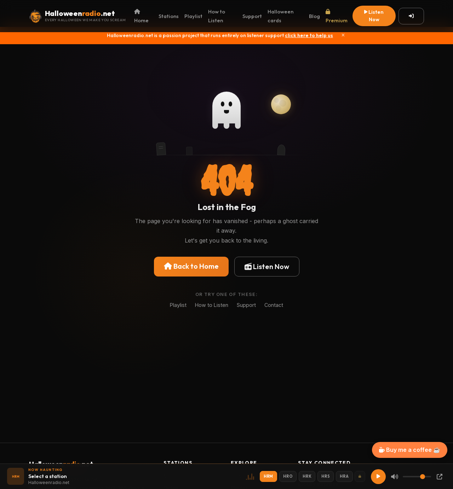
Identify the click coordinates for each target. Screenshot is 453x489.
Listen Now (374, 16)
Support (252, 16)
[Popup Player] (439, 476)
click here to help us (309, 35)
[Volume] (417, 476)
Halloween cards (280, 16)
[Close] (343, 35)
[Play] (378, 476)
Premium (337, 16)
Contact (273, 305)
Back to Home (191, 266)
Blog (314, 16)
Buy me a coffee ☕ (409, 449)
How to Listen (216, 16)
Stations (169, 16)
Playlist (193, 16)
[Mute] (394, 476)
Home (141, 16)
